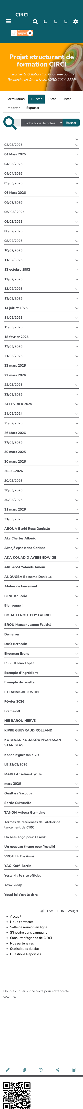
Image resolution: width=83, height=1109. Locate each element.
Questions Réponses (25, 954)
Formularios (15, 99)
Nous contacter (21, 922)
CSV (50, 911)
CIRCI (22, 14)
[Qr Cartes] (45, 22)
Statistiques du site (24, 948)
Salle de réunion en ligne (28, 927)
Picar (52, 99)
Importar (13, 108)
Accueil (15, 916)
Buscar (36, 99)
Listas (67, 99)
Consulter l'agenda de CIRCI (31, 938)
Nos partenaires (22, 943)
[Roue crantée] (76, 22)
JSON (60, 911)
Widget (73, 911)
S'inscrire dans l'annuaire (28, 932)
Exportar (32, 108)
